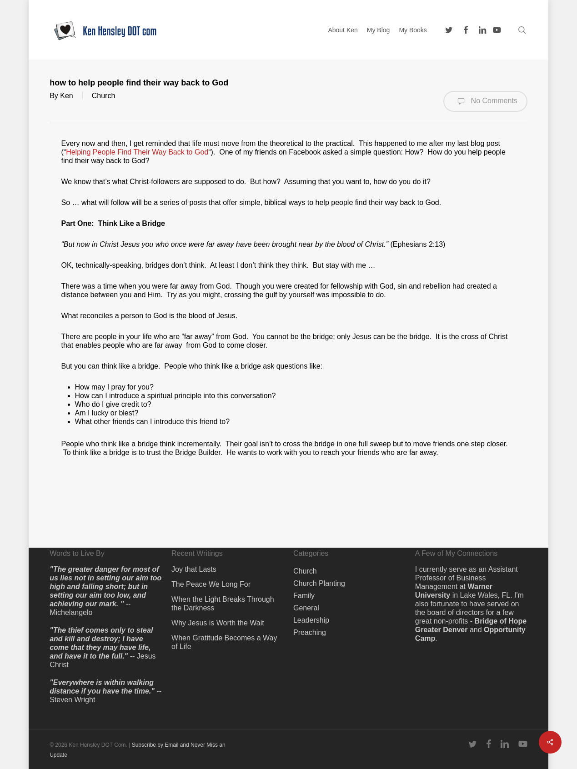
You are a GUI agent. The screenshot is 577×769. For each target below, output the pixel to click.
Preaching (309, 632)
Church (103, 96)
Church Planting (319, 583)
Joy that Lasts (193, 569)
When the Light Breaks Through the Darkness (222, 603)
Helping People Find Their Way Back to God (137, 152)
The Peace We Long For (211, 584)
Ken (66, 96)
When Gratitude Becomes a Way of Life (224, 642)
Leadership (311, 620)
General (306, 608)
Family (304, 595)
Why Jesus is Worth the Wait (217, 623)
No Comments (485, 101)
